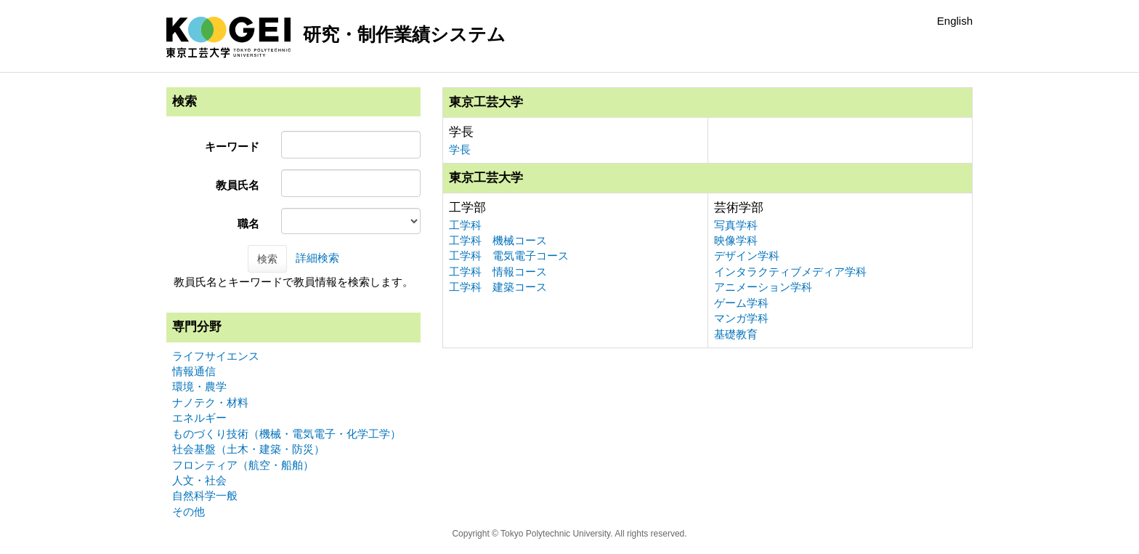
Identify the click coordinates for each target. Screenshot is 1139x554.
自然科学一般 (205, 495)
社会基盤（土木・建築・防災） (248, 449)
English (955, 21)
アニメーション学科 (763, 287)
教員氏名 (237, 185)
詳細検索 (317, 258)
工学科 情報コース (498, 271)
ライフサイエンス (215, 356)
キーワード (232, 146)
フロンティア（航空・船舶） (243, 465)
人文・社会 (199, 480)
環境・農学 (199, 386)
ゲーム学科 (741, 303)
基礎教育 (736, 334)
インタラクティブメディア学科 (790, 271)
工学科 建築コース (498, 287)
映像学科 (736, 240)
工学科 (465, 225)
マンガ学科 (741, 318)
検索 (267, 259)
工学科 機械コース (498, 240)
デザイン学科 (746, 255)
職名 (248, 223)
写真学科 (736, 225)
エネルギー (199, 418)
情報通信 (194, 371)
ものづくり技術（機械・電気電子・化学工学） (286, 433)
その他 (188, 511)
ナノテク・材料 (210, 402)
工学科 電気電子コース (509, 255)
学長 (460, 149)
